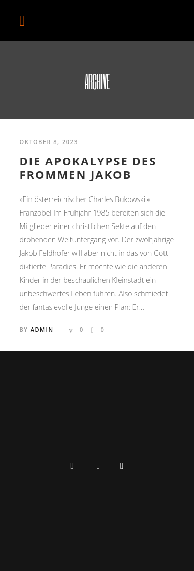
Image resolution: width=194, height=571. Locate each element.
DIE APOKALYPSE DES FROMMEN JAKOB (88, 167)
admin (42, 329)
